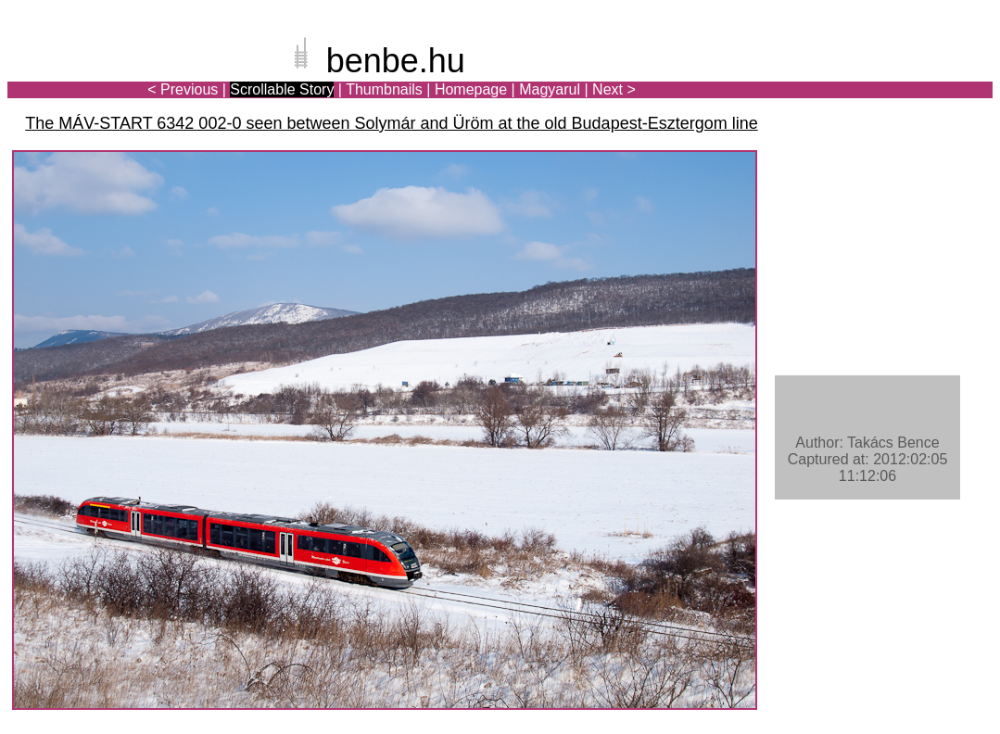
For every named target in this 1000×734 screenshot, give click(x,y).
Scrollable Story (282, 89)
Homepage (471, 89)
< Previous (182, 89)
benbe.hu (395, 61)
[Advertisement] (884, 78)
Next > (614, 89)
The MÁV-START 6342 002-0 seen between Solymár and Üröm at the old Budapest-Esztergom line (391, 123)
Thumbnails (384, 89)
